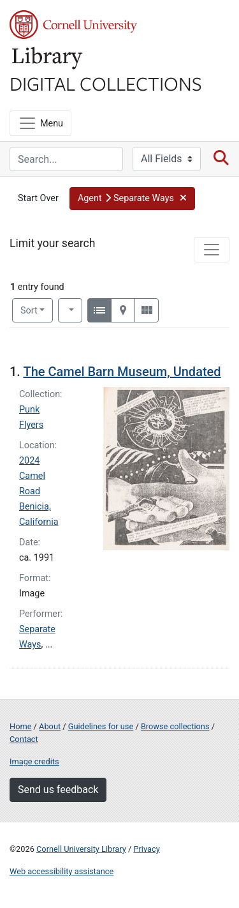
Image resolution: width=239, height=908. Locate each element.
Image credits (34, 761)
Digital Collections (106, 83)
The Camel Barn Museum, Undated (122, 371)
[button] (132, 198)
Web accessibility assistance (61, 871)
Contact (24, 739)
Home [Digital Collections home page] (20, 726)
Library (48, 58)
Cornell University (73, 24)
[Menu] (40, 123)
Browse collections (175, 726)
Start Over (38, 198)
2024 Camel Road (32, 476)
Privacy (146, 849)
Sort (29, 310)
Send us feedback (58, 789)
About (50, 726)
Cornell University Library (81, 849)
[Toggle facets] (211, 249)
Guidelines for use (100, 726)
